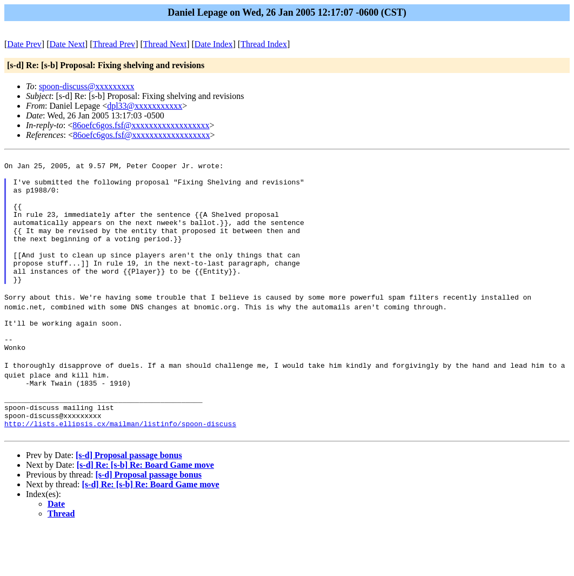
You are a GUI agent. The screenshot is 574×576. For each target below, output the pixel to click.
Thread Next (164, 44)
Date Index (214, 44)
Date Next (67, 44)
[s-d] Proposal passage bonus (129, 503)
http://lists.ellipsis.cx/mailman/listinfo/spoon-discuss (120, 470)
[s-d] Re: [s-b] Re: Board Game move (145, 513)
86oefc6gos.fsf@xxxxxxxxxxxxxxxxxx (140, 125)
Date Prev (24, 44)
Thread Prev (113, 44)
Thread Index (264, 44)
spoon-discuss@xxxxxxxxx (87, 86)
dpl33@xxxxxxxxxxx (144, 105)
